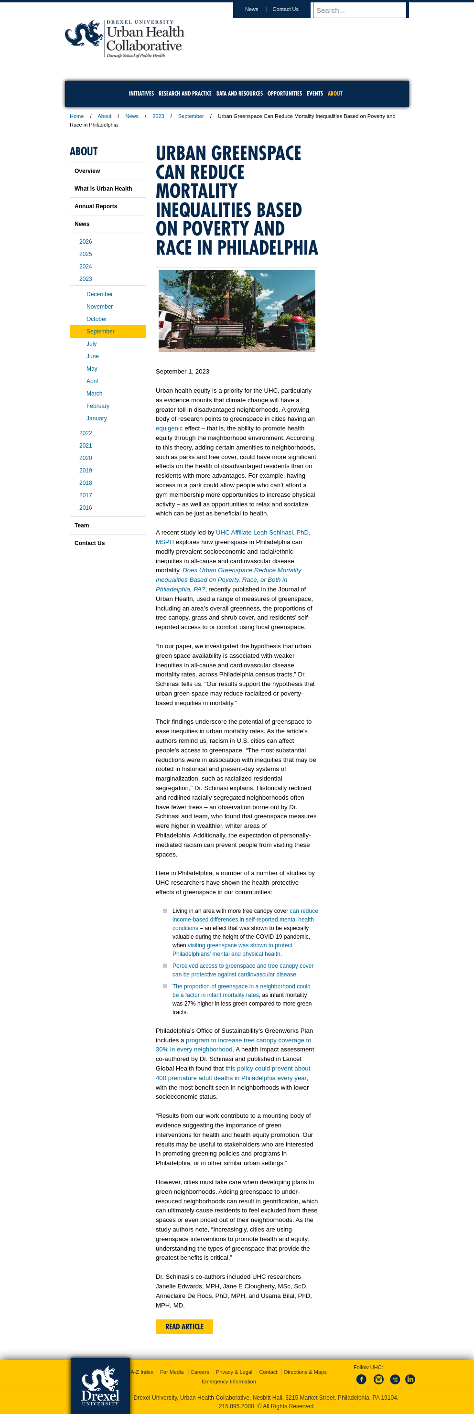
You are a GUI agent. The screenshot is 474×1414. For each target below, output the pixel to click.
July (91, 344)
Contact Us (295, 9)
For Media (172, 1372)
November (99, 306)
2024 (85, 266)
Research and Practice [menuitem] (185, 93)
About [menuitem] (335, 93)
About (105, 116)
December (99, 294)
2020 (85, 458)
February (97, 406)
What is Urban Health (103, 188)
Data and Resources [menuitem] (239, 93)
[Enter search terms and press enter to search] (366, 10)
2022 (85, 433)
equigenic (169, 428)
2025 (85, 254)
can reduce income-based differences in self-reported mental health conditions (245, 920)
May (91, 368)
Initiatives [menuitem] (141, 93)
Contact (268, 1372)
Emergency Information (229, 1381)
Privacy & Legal (234, 1372)
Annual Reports (96, 206)
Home (77, 116)
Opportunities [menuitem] (285, 93)
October (96, 319)
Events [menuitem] (315, 93)
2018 (85, 483)
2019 (85, 470)
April (92, 381)
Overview (87, 171)
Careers (200, 1372)
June (92, 356)
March (94, 393)
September (191, 116)
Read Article (184, 1326)
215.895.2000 (236, 1406)
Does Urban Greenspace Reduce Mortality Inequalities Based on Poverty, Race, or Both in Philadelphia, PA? (229, 580)
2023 (158, 116)
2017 (85, 495)
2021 (85, 445)
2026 (85, 241)
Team (82, 525)
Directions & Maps (305, 1372)
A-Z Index (141, 1372)
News (261, 9)
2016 (85, 507)
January (96, 418)
